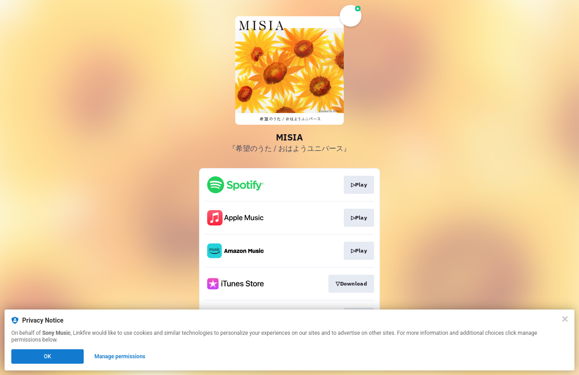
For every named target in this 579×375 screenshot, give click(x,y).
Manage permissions (120, 356)
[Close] (565, 319)
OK (47, 356)
